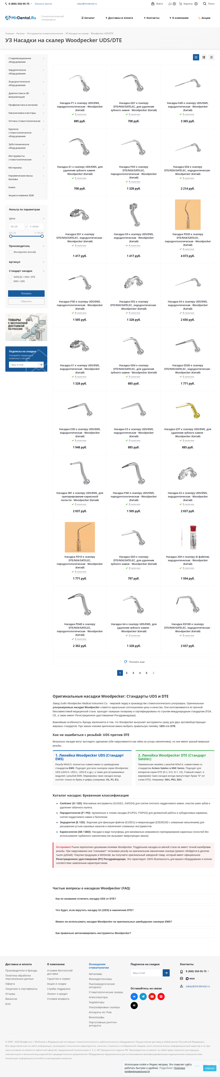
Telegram (143, 996)
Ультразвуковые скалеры (104, 1007)
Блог (8, 1003)
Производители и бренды (21, 970)
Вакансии (11, 998)
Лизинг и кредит (57, 993)
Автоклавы (95, 974)
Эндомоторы (96, 1002)
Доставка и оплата (18, 964)
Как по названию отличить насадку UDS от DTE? (86, 898)
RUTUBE (134, 1005)
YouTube (152, 996)
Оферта (10, 983)
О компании (56, 964)
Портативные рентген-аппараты (103, 1024)
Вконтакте (134, 996)
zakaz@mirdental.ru (87, 3)
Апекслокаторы (98, 997)
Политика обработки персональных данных (19, 977)
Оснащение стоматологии (99, 965)
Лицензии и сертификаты (21, 988)
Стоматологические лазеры (106, 992)
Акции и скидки (56, 983)
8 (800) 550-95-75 (196, 971)
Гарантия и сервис (58, 978)
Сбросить (26, 301)
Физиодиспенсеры (100, 979)
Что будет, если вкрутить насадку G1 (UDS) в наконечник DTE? (95, 910)
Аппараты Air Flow (100, 1012)
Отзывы (10, 993)
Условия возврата (58, 998)
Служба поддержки (58, 988)
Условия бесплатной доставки (60, 972)
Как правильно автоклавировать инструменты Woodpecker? (93, 933)
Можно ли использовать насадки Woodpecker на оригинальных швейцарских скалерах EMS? (114, 921)
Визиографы (96, 1017)
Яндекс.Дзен (161, 996)
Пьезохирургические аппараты (102, 985)
